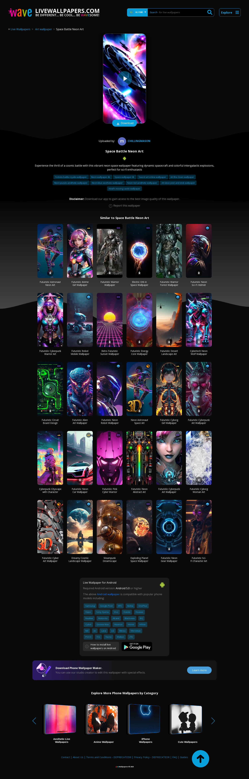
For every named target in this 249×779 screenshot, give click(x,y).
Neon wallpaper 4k (101, 177)
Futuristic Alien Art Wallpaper (80, 421)
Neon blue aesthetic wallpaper (107, 182)
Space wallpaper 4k (125, 177)
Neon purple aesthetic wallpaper (71, 182)
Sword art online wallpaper (152, 177)
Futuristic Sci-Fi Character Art (198, 559)
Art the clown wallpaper (182, 177)
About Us (78, 757)
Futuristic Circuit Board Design (50, 421)
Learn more (199, 670)
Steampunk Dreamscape (110, 559)
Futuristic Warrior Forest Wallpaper (169, 283)
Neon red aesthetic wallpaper (142, 182)
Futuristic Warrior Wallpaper (109, 283)
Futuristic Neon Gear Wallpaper (169, 559)
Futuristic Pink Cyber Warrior (109, 490)
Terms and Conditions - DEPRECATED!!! (108, 757)
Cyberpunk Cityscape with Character (50, 490)
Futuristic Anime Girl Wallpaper (80, 283)
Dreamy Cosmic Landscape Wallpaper (80, 559)
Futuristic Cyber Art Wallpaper (50, 559)
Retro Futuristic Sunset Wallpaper (109, 352)
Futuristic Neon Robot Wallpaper (110, 421)
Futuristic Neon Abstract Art (139, 490)
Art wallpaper (43, 29)
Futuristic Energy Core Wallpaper (139, 352)
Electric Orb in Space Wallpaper (139, 283)
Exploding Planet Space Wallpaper (139, 559)
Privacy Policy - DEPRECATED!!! (151, 757)
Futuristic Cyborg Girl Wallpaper (169, 421)
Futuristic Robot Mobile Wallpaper (80, 352)
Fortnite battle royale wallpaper (71, 177)
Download (124, 123)
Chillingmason (133, 141)
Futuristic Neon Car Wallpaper (80, 490)
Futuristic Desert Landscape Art (169, 352)
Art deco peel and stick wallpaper (178, 182)
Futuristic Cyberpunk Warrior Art (50, 352)
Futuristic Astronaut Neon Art (50, 283)
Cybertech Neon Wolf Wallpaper (199, 352)
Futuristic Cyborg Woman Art (199, 490)
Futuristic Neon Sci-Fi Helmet (199, 283)
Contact (65, 757)
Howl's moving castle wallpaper (124, 188)
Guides (184, 757)
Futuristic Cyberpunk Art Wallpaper (199, 421)
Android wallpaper (108, 594)
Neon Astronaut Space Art (139, 421)
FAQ (174, 757)
